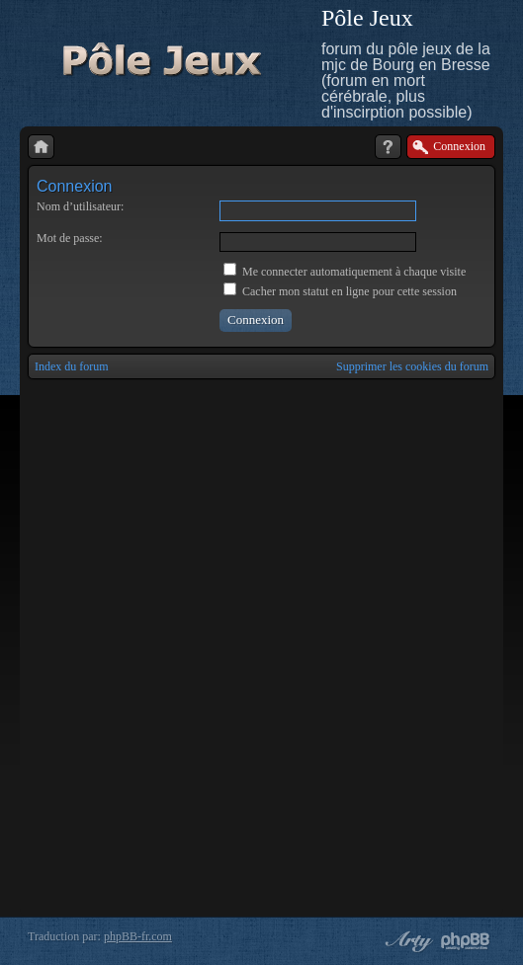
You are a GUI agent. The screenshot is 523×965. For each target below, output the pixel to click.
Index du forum (72, 366)
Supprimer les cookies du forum (412, 366)
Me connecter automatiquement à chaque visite (344, 272)
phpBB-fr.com (138, 936)
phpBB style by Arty (406, 941)
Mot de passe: (70, 238)
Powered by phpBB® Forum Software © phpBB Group (465, 941)
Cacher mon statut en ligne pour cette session (340, 291)
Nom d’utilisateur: (80, 206)
